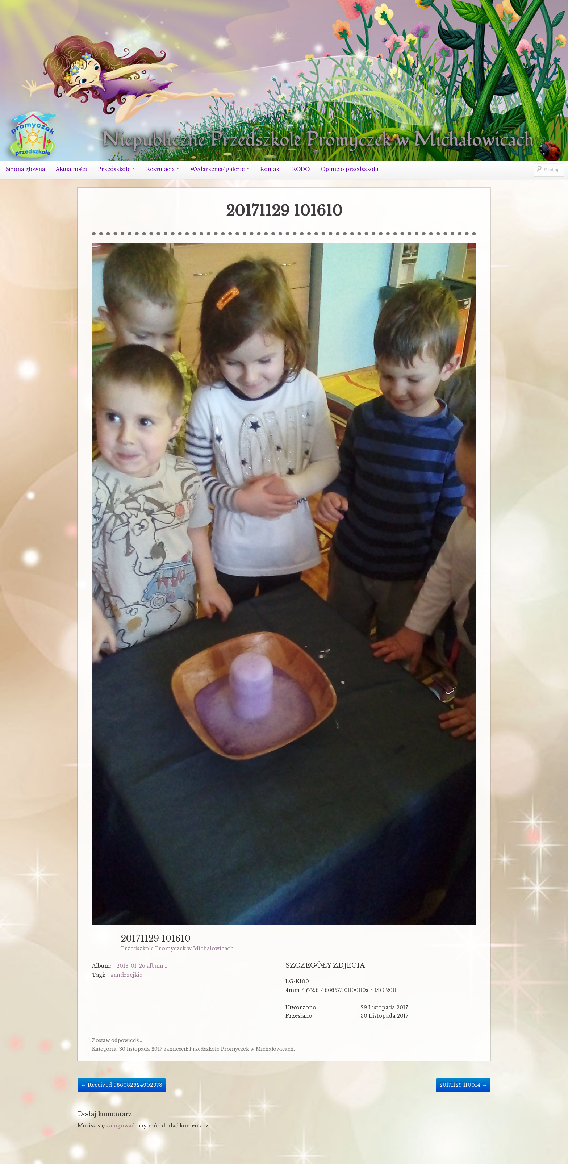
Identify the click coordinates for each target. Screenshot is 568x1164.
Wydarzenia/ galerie (219, 169)
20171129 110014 (463, 1085)
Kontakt (270, 169)
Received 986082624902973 (121, 1085)
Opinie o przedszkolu (350, 169)
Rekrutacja (162, 169)
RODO (301, 169)
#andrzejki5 (126, 975)
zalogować (120, 1125)
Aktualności (71, 169)
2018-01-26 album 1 (141, 966)
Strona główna (25, 169)
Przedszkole (116, 169)
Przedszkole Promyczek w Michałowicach (177, 948)
